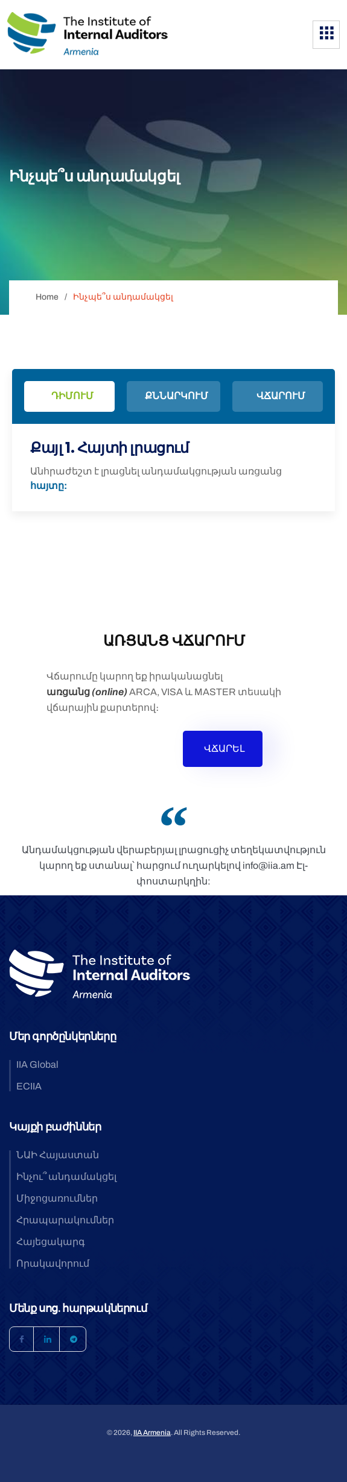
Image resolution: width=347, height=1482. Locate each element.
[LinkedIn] (48, 1339)
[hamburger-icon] (326, 34)
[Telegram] (74, 1339)
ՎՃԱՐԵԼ (224, 748)
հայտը (47, 486)
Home (47, 296)
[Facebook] (22, 1339)
